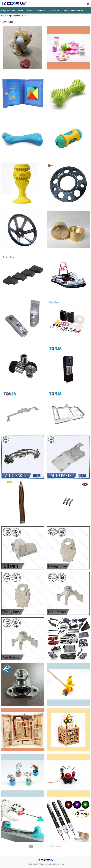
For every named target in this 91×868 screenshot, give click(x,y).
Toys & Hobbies (14, 16)
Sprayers (21, 10)
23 (52, 846)
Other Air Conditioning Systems (74, 10)
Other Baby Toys (54, 10)
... (46, 846)
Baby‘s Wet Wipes (8, 10)
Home (3, 16)
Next (58, 846)
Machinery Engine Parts (36, 10)
